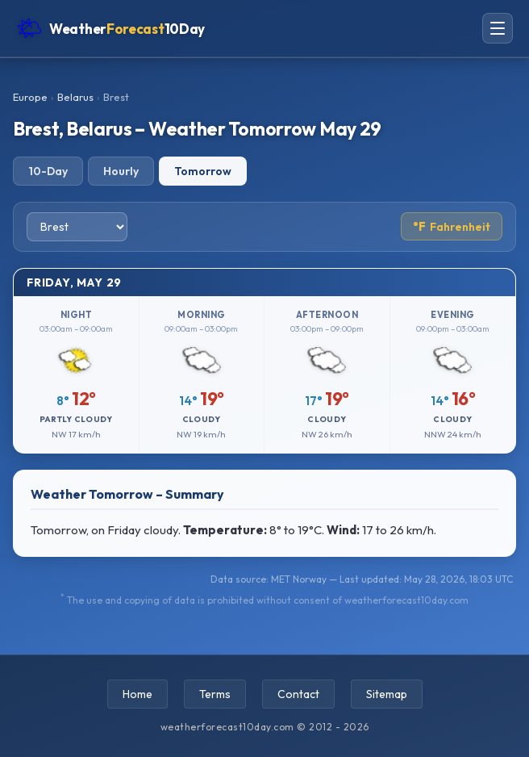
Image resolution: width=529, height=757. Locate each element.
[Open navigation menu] (497, 28)
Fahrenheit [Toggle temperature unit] (451, 226)
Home (137, 694)
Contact (298, 694)
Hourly (121, 171)
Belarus (75, 96)
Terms (215, 694)
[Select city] (77, 226)
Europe (30, 96)
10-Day (48, 171)
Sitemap (386, 694)
